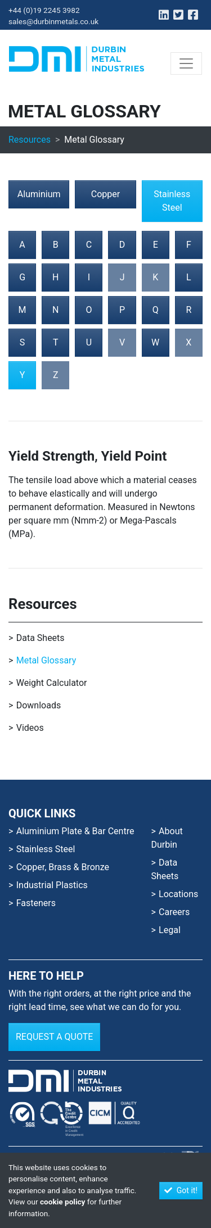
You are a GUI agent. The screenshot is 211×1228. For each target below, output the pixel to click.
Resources (29, 139)
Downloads (38, 705)
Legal (170, 930)
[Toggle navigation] (186, 63)
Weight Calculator (51, 682)
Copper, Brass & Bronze (62, 867)
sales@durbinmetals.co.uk (53, 21)
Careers (174, 912)
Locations (178, 894)
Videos (30, 727)
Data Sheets (40, 638)
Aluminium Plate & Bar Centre (75, 831)
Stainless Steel (172, 201)
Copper (105, 194)
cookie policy (62, 1201)
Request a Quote (54, 1036)
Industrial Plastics (52, 885)
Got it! (180, 1190)
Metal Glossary (46, 660)
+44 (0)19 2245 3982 (44, 10)
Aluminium (39, 194)
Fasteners (36, 903)
